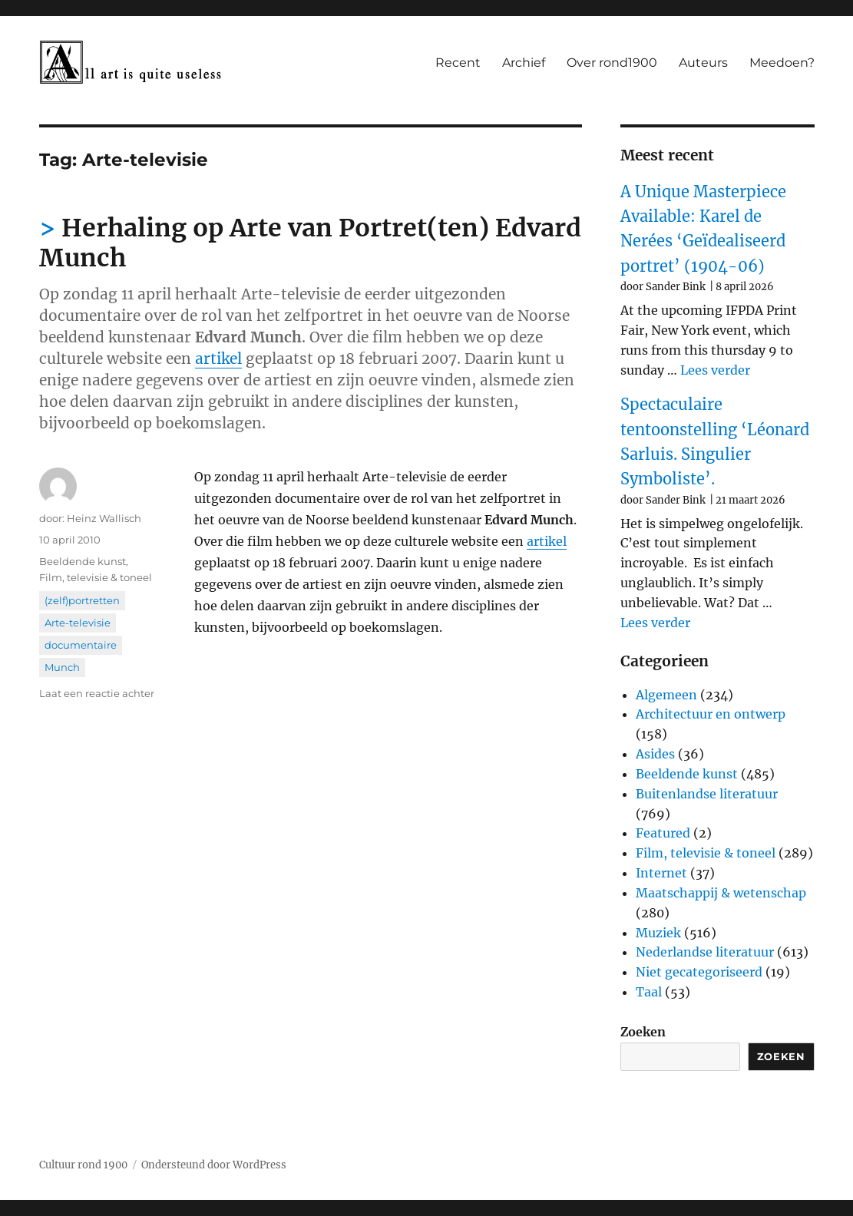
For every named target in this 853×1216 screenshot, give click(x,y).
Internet (661, 873)
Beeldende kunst (82, 561)
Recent (458, 62)
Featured (663, 833)
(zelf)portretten (82, 600)
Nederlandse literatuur (705, 952)
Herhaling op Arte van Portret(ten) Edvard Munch (310, 243)
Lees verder (715, 370)
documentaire (81, 645)
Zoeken (643, 1031)
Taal (649, 992)
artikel (218, 358)
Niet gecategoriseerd (699, 972)
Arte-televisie (78, 622)
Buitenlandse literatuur (707, 793)
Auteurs (703, 62)
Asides (655, 754)
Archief (523, 62)
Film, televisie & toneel (95, 577)
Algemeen (666, 694)
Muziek (658, 932)
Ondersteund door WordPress (213, 1164)
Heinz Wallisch (104, 518)
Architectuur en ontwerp (710, 714)
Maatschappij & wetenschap (721, 892)
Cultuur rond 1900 (83, 1164)
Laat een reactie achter (96, 693)
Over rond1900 (612, 62)
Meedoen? (782, 62)
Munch (62, 667)
